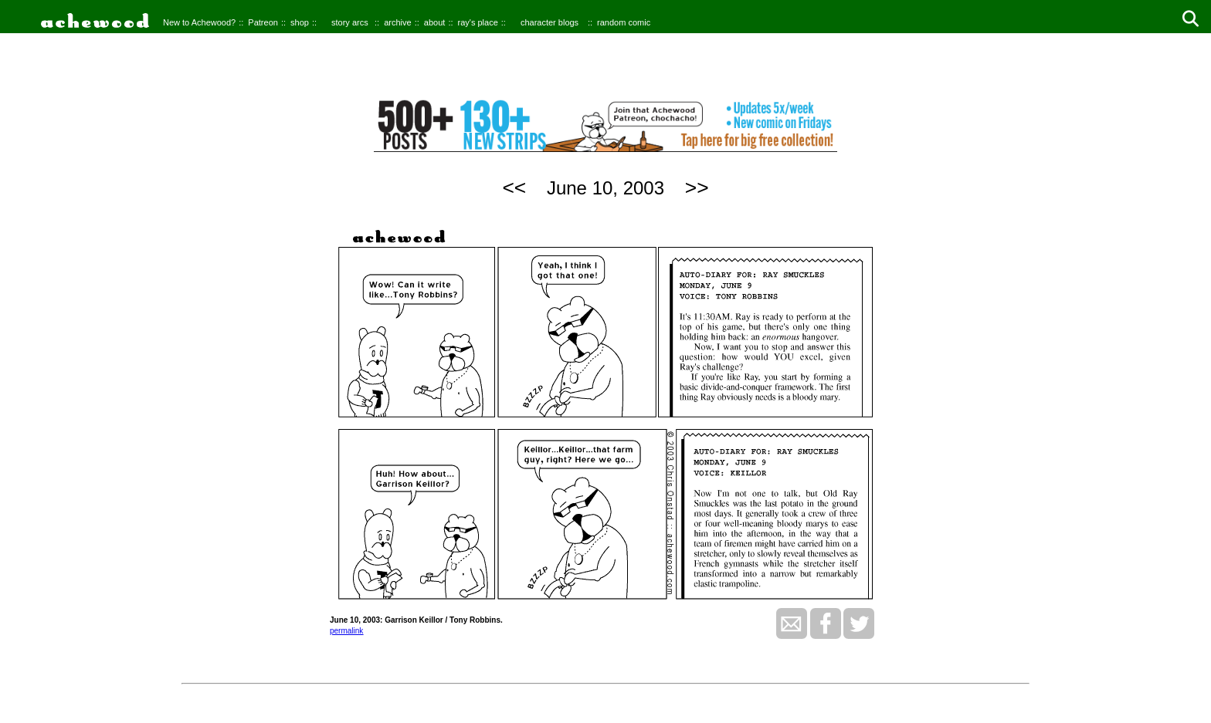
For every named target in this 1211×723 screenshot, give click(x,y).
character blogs (549, 22)
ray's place (478, 22)
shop (299, 22)
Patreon (263, 22)
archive (397, 22)
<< (514, 187)
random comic (623, 22)
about (435, 22)
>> (697, 187)
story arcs (349, 22)
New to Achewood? (199, 22)
